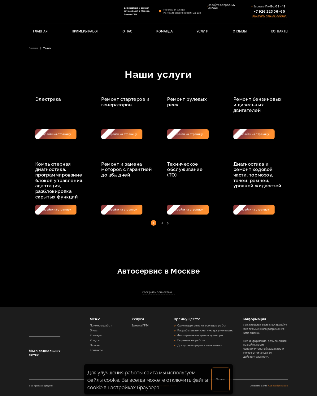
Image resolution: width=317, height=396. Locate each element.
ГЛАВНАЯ (40, 31)
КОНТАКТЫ (279, 31)
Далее (167, 223)
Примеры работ (101, 325)
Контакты (96, 350)
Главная (33, 48)
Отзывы (95, 345)
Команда (96, 335)
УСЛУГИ (203, 31)
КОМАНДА (164, 31)
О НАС (127, 31)
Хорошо (220, 379)
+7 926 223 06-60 (269, 12)
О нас (94, 330)
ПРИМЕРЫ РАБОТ (85, 31)
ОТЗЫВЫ (240, 31)
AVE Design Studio (278, 385)
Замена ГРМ (140, 325)
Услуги (95, 340)
